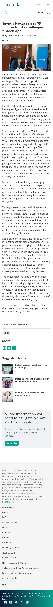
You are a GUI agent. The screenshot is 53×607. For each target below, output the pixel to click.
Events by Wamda (10, 547)
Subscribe (11, 443)
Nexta (6, 332)
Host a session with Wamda (15, 563)
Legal (4, 527)
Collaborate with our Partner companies (20, 568)
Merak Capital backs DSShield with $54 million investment (32, 380)
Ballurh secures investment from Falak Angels (31, 366)
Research (6, 542)
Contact (47, 4)
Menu (40, 12)
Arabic (5, 40)
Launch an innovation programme (18, 573)
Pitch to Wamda (9, 578)
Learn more (8, 502)
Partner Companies (11, 522)
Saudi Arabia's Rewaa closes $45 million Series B (31, 394)
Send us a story (9, 557)
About (39, 4)
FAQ (4, 517)
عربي (48, 13)
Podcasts (6, 537)
